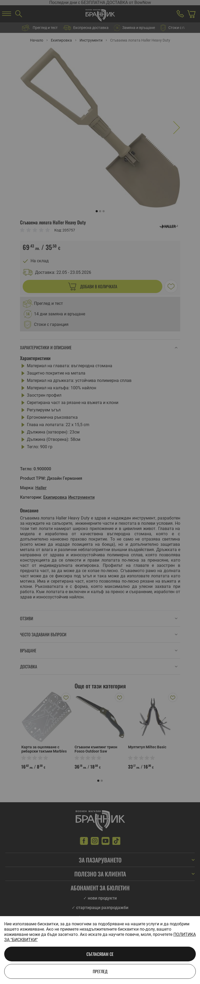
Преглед (100, 971)
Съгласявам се (100, 954)
